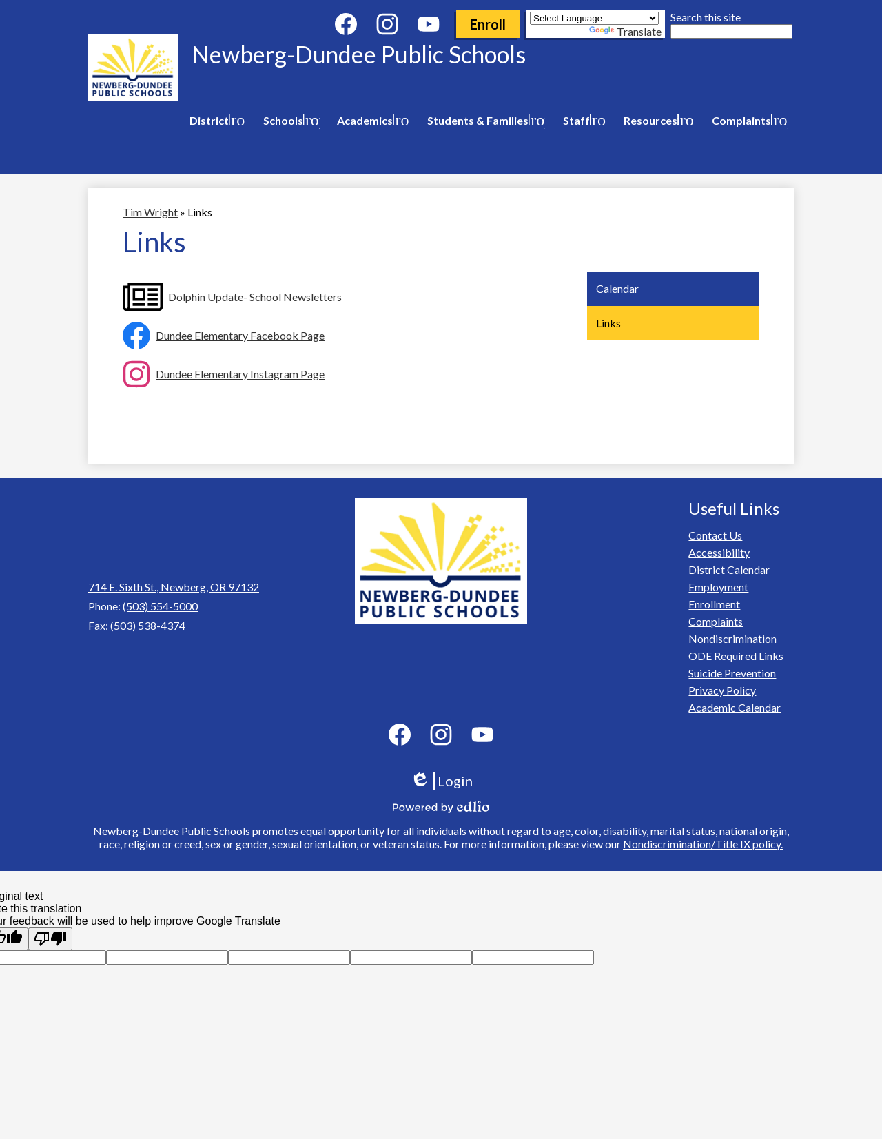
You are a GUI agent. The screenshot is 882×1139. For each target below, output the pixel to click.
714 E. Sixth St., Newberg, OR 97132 (173, 586)
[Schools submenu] (289, 120)
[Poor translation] (50, 938)
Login (441, 781)
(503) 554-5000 (160, 606)
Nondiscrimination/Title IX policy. (703, 843)
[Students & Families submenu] (483, 120)
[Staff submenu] (581, 120)
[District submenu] (214, 120)
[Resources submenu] (656, 120)
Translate (625, 31)
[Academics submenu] (370, 120)
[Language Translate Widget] (594, 18)
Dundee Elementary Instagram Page (240, 373)
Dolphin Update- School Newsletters (255, 296)
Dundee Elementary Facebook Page (240, 335)
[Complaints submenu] (747, 120)
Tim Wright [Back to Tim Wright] (150, 211)
